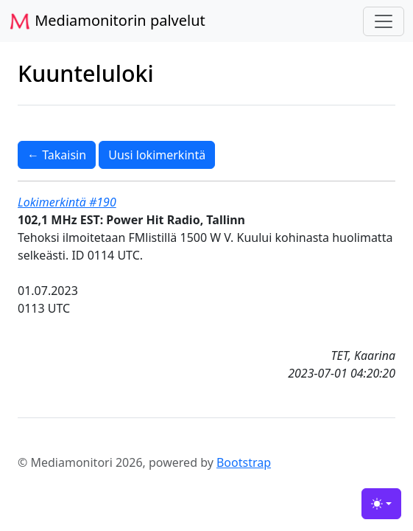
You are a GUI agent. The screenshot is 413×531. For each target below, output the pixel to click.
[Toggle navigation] (383, 21)
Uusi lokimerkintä (156, 155)
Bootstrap (243, 462)
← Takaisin (56, 155)
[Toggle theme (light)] (381, 503)
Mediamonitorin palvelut (107, 21)
